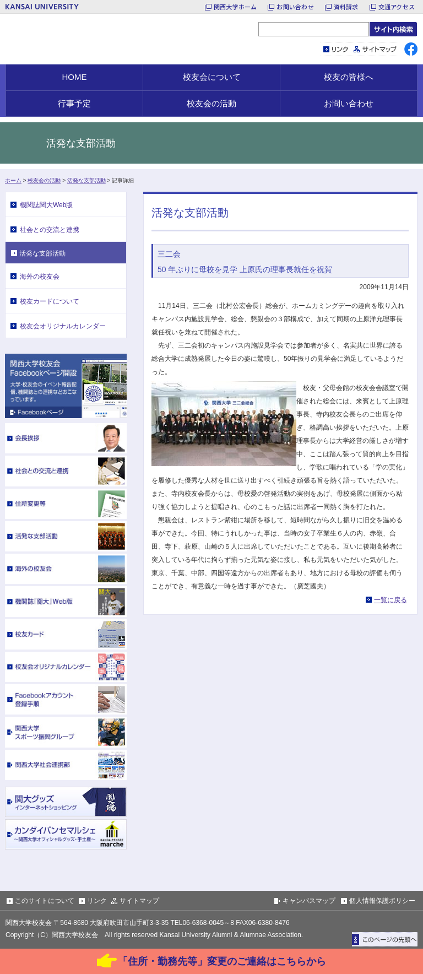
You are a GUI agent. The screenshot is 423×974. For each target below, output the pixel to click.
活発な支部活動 (86, 180)
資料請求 (346, 6)
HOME (74, 77)
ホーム (13, 180)
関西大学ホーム (235, 6)
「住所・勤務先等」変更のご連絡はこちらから (222, 961)
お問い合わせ (294, 6)
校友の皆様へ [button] (348, 77)
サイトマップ (375, 49)
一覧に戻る (390, 600)
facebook (410, 49)
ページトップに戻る (384, 939)
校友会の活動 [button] (211, 103)
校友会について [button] (212, 77)
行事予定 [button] (74, 103)
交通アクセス (396, 6)
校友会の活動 (44, 180)
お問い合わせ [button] (348, 103)
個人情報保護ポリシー (382, 901)
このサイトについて (44, 901)
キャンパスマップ (309, 901)
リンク (336, 49)
